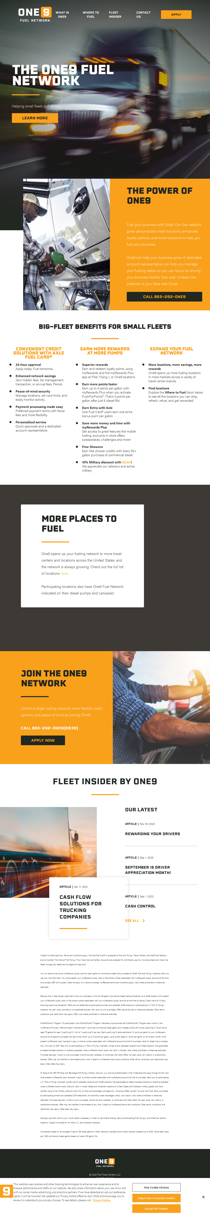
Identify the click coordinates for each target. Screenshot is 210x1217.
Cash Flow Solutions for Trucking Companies (80, 906)
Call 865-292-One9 (164, 296)
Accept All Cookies (156, 1213)
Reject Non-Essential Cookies (156, 1202)
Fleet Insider (115, 14)
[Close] (203, 1200)
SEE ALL (134, 920)
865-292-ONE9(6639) (55, 728)
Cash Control (140, 906)
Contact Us (143, 14)
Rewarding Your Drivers (152, 834)
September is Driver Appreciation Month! (148, 870)
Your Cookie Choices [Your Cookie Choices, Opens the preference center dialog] (156, 1191)
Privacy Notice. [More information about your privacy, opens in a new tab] (102, 1204)
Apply (176, 15)
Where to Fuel (91, 14)
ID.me (126, 462)
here (64, 573)
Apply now (43, 740)
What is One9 (62, 14)
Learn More (35, 118)
